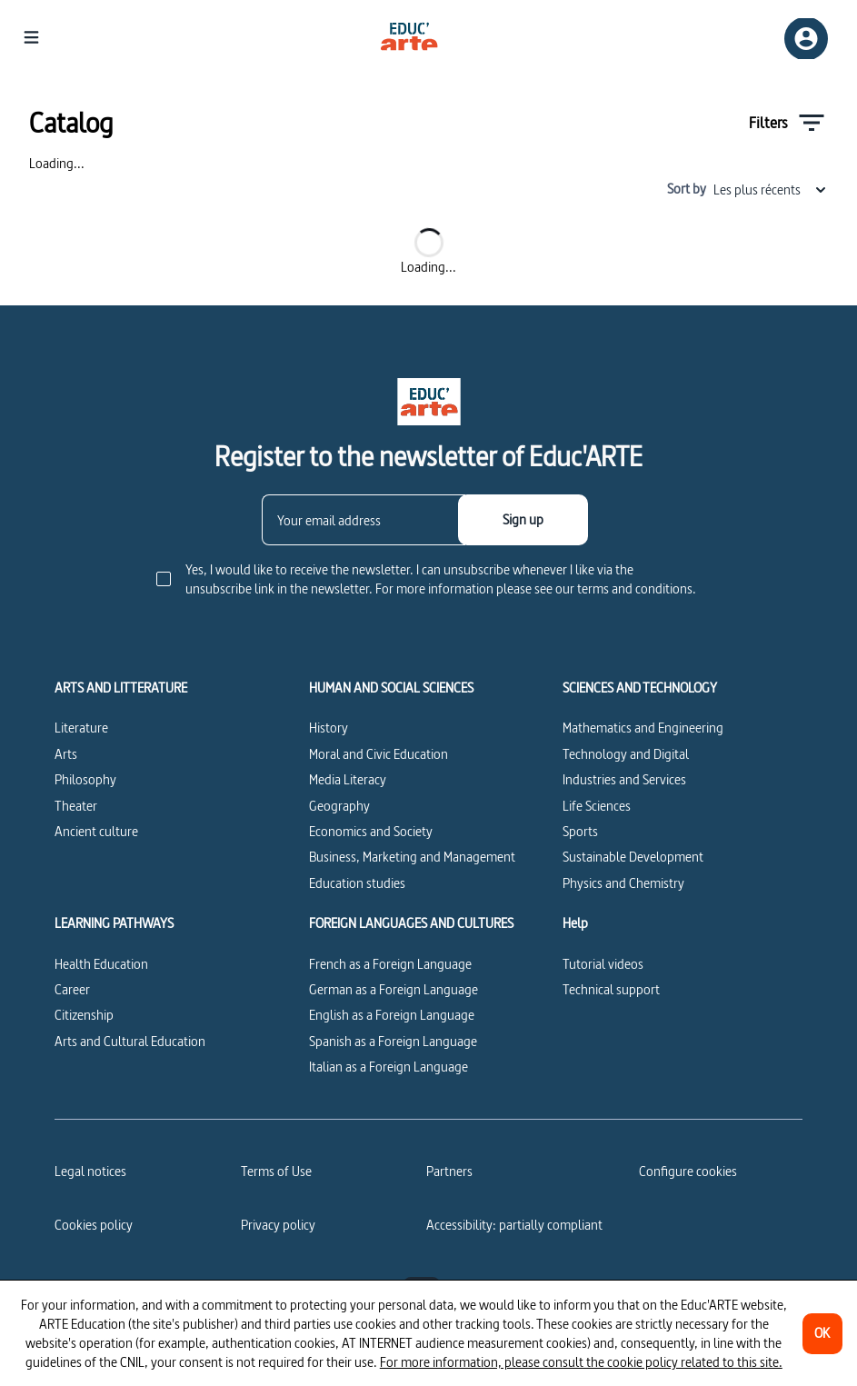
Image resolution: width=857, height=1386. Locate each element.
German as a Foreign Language (393, 989)
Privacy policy (278, 1224)
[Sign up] (523, 519)
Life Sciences (597, 805)
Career (72, 989)
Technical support (611, 989)
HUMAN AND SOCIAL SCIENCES (391, 688)
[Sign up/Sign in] (806, 38)
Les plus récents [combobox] (770, 189)
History (328, 727)
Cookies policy (94, 1224)
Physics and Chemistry (623, 882)
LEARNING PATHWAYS (114, 923)
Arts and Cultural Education (130, 1041)
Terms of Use (276, 1171)
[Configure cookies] (688, 1171)
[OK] (822, 1333)
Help (575, 923)
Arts (66, 753)
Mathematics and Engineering (643, 727)
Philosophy (85, 779)
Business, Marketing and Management (412, 856)
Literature (81, 727)
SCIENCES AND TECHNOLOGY (640, 688)
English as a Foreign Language (391, 1014)
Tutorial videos (603, 963)
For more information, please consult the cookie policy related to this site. (581, 1361)
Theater (76, 805)
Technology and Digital (626, 753)
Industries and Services (624, 779)
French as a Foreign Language (390, 963)
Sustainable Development (633, 856)
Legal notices (90, 1171)
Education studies (357, 882)
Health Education (101, 963)
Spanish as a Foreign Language (393, 1041)
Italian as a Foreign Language (388, 1066)
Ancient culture (96, 831)
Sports (580, 831)
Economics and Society (371, 831)
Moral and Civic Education (378, 753)
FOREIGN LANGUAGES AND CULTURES (411, 923)
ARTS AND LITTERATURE (121, 688)
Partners (449, 1171)
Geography (339, 805)
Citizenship (84, 1014)
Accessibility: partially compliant (514, 1224)
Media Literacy (347, 779)
